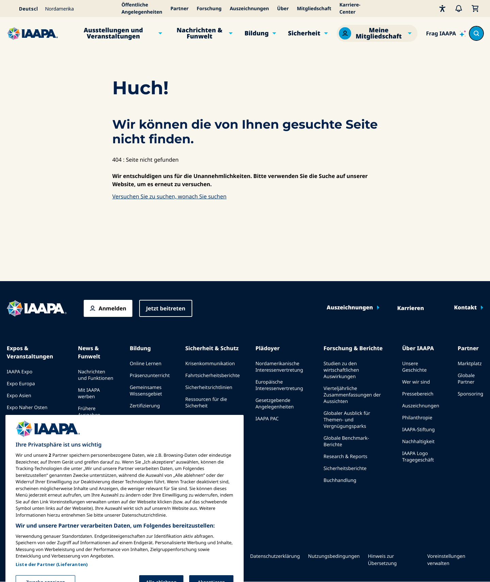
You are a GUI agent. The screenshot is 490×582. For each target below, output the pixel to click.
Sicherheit (304, 33)
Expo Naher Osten (27, 407)
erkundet (140, 436)
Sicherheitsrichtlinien (208, 387)
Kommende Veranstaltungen (25, 422)
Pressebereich (418, 394)
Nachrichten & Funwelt (200, 33)
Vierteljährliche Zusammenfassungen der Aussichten (352, 395)
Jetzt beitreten (165, 308)
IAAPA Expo (19, 372)
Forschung (209, 8)
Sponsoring (470, 394)
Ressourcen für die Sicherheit (206, 402)
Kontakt (465, 307)
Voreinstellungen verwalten (446, 560)
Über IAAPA (418, 348)
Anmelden (112, 308)
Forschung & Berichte (353, 348)
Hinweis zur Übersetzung (382, 560)
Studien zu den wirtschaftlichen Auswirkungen (341, 370)
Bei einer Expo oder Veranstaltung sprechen (33, 441)
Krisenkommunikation (210, 363)
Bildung (256, 33)
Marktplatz (470, 363)
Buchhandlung (340, 480)
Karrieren (410, 308)
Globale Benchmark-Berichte (346, 441)
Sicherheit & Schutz (212, 348)
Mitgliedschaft (314, 8)
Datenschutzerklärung (275, 556)
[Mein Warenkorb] (475, 8)
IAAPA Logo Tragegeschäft (418, 456)
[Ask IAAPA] (446, 33)
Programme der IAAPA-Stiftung (147, 421)
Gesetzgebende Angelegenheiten (275, 403)
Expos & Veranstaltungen (30, 352)
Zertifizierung (145, 406)
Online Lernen (145, 363)
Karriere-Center (350, 8)
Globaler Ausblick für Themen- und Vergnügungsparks (347, 420)
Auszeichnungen (249, 8)
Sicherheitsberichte (345, 468)
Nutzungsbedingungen (334, 556)
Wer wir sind (416, 382)
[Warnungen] (459, 8)
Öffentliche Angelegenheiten (141, 8)
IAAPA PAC (267, 419)
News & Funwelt (89, 352)
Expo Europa (21, 384)
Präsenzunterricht (150, 375)
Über (283, 8)
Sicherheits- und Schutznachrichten (206, 439)
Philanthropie (417, 418)
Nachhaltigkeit (418, 441)
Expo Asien (19, 395)
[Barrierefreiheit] (442, 8)
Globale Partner (466, 378)
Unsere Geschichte (414, 366)
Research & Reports (346, 456)
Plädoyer (268, 348)
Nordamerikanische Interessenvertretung (279, 366)
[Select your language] (24, 8)
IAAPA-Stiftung (418, 429)
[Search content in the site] (476, 33)
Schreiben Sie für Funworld (93, 430)
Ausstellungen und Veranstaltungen (113, 33)
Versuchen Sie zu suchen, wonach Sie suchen (169, 196)
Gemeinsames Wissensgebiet (146, 390)
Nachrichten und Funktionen (95, 375)
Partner (179, 8)
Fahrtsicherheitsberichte (212, 375)
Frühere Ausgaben (89, 411)
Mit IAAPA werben (89, 393)
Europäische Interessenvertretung (279, 385)
